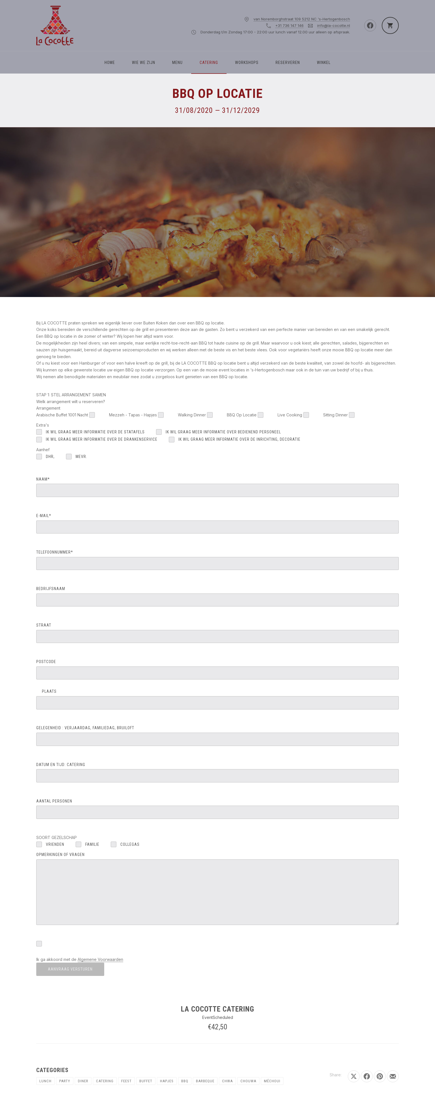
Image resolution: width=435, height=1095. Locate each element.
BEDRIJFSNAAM (217, 596)
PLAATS (217, 699)
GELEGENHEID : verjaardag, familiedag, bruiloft (217, 736)
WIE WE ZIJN (143, 62)
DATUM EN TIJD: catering (217, 772)
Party (64, 1081)
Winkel (323, 62)
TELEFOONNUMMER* (217, 560)
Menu (177, 62)
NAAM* (217, 487)
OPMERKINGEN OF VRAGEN (217, 888)
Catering (209, 62)
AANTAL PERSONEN (217, 809)
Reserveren (288, 62)
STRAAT (217, 633)
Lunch (45, 1081)
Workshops (247, 62)
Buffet (145, 1081)
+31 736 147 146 (289, 25)
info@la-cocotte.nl (333, 25)
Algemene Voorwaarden (100, 959)
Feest (126, 1081)
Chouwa (248, 1081)
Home (110, 62)
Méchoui (272, 1081)
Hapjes (167, 1081)
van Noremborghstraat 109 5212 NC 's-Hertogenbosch (301, 19)
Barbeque (205, 1081)
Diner (83, 1081)
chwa (227, 1081)
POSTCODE (217, 669)
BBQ (184, 1081)
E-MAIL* (217, 523)
